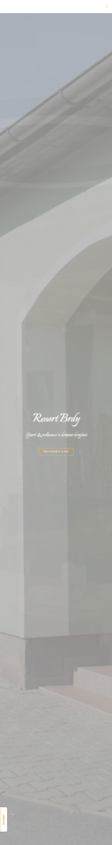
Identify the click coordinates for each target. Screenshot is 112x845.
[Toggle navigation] (107, 5)
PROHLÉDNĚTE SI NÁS (56, 451)
